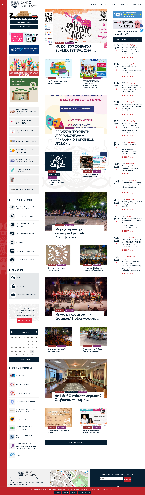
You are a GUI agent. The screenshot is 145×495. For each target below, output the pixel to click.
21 (20, 351)
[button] (69, 476)
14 (20, 348)
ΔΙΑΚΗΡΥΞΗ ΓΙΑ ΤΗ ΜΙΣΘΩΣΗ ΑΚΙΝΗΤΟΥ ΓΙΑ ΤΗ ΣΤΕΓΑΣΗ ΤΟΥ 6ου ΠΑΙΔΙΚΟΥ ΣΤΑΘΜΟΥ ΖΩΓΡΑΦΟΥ (132, 243)
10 (32, 344)
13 (16, 348)
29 (24, 355)
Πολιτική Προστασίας (84, 492)
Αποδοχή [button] (57, 492)
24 (32, 351)
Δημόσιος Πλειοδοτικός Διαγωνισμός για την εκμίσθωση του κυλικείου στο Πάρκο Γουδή (130, 50)
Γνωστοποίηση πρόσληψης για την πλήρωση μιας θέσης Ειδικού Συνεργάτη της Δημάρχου (132, 185)
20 (16, 351)
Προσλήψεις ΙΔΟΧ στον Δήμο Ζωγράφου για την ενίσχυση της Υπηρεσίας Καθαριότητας (132, 107)
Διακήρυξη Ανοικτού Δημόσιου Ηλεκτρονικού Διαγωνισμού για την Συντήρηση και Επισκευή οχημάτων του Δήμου (130, 149)
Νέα (113, 5)
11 (36, 344)
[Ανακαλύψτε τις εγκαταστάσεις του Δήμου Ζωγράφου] (24, 313)
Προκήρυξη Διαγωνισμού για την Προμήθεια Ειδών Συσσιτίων (132, 204)
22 (24, 351)
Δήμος (94, 5)
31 (32, 355)
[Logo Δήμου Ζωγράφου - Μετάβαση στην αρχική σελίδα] (24, 4)
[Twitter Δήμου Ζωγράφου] (142, 30)
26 (12, 355)
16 (28, 348)
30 (28, 355)
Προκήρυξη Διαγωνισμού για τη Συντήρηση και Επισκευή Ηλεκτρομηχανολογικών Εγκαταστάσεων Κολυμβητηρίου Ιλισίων (132, 222)
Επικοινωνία (138, 5)
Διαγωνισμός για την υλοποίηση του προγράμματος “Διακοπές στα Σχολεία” (131, 69)
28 (20, 355)
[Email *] (111, 478)
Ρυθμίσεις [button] (73, 492)
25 (36, 351)
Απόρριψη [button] (65, 492)
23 (28, 351)
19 (12, 351)
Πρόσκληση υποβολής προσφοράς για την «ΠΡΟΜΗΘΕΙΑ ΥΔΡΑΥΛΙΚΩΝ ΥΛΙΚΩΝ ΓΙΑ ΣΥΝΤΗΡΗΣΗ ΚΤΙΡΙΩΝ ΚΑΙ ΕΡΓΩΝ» (131, 127)
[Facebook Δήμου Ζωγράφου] (142, 25)
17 (32, 348)
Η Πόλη (104, 5)
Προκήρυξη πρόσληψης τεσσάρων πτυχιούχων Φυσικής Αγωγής (130, 168)
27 (16, 355)
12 (12, 348)
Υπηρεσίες (124, 5)
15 (24, 348)
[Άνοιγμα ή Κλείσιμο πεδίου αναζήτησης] (3, 4)
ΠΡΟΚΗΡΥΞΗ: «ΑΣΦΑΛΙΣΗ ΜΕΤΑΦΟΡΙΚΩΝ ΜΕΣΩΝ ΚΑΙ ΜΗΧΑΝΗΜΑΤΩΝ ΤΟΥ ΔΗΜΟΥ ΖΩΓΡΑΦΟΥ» (131, 88)
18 (36, 348)
